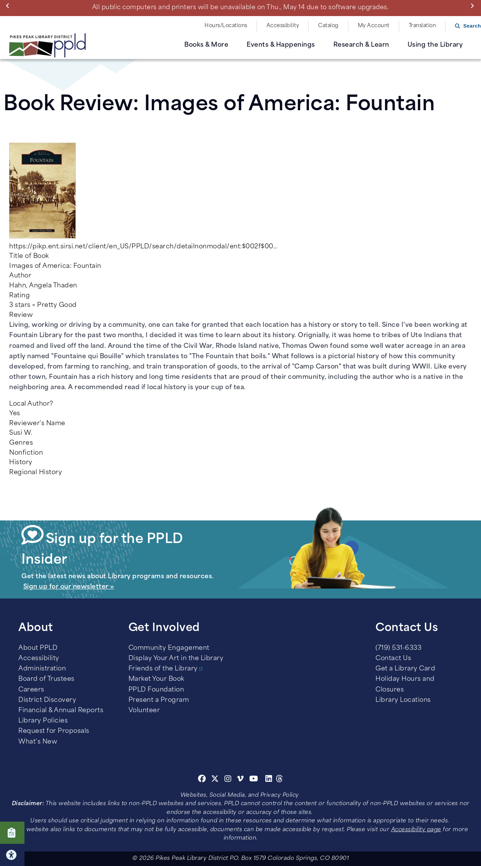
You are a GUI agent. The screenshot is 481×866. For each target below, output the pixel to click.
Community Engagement (169, 648)
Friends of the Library (163, 669)
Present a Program (158, 700)
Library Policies (43, 721)
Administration (42, 669)
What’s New (37, 742)
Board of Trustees (46, 679)
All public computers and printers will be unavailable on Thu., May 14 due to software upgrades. (240, 8)
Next (474, 6)
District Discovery (47, 700)
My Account (374, 25)
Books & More (206, 45)
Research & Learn (361, 45)
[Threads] (279, 780)
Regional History (35, 473)
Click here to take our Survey (12, 833)
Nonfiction (26, 453)
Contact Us (393, 659)
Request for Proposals (53, 731)
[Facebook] (202, 780)
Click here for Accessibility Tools (12, 855)
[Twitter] (215, 780)
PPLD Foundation (156, 690)
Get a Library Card (405, 669)
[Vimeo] (240, 780)
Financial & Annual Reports (60, 711)
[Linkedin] (269, 780)
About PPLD (37, 648)
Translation (422, 25)
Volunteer (144, 711)
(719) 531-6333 (398, 648)
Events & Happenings (281, 45)
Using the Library (435, 45)
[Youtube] (253, 780)
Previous (9, 6)
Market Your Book (156, 679)
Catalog (328, 25)
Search (472, 26)
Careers (31, 690)
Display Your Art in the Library (176, 659)
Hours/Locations (226, 25)
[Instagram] (229, 780)
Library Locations (403, 700)
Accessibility (282, 25)
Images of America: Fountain (55, 266)
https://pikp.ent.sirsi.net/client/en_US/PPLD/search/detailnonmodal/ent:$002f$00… (143, 247)
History (20, 463)
